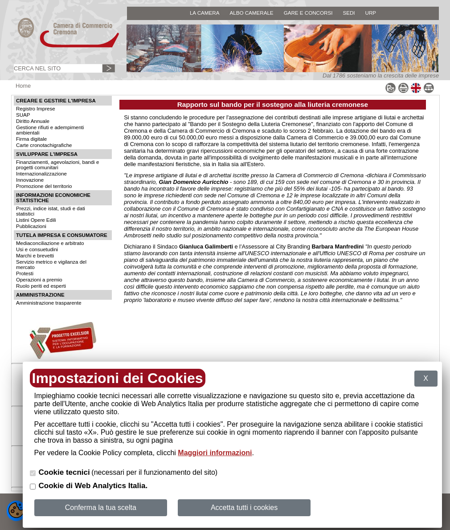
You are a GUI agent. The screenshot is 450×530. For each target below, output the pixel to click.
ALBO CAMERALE (251, 13)
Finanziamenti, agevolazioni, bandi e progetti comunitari (57, 164)
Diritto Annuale (32, 121)
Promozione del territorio (44, 186)
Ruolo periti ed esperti (41, 286)
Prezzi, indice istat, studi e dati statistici (50, 211)
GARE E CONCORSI (308, 13)
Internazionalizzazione (41, 173)
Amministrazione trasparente (49, 303)
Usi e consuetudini (37, 249)
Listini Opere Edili (36, 220)
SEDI (349, 13)
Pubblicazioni (31, 226)
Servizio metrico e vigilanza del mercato (51, 264)
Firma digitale (31, 139)
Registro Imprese (35, 108)
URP (370, 13)
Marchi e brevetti (35, 255)
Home (23, 85)
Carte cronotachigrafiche (44, 145)
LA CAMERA (205, 13)
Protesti (24, 273)
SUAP (23, 115)
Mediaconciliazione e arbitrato (50, 243)
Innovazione (30, 180)
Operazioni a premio (39, 279)
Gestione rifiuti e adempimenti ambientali (50, 130)
